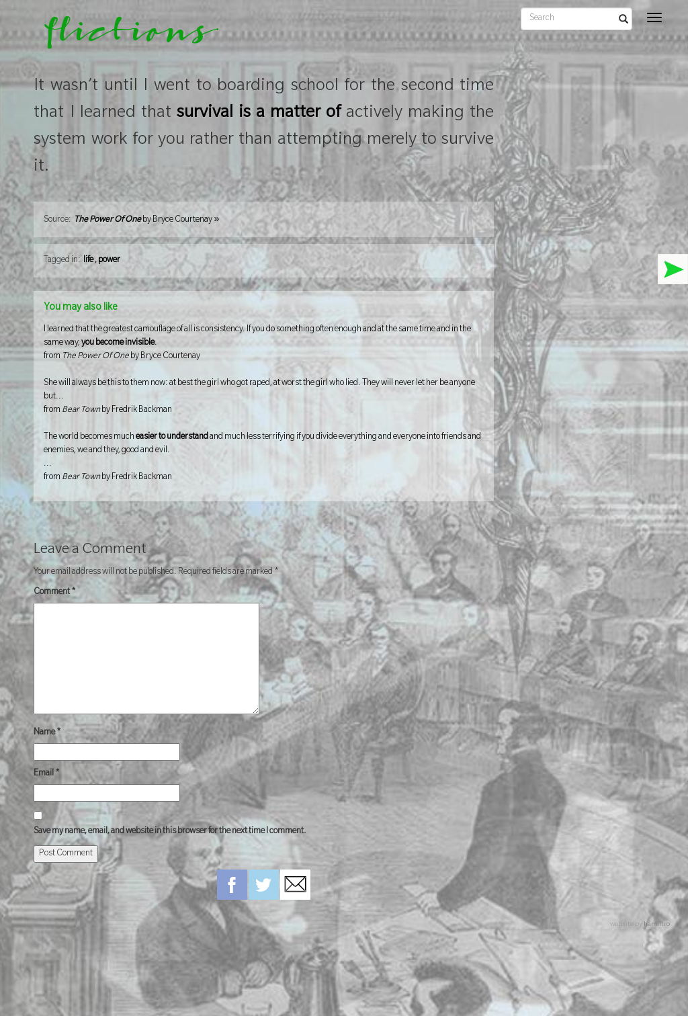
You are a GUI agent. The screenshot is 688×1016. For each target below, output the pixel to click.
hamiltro (657, 925)
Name (47, 733)
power (109, 260)
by (146, 220)
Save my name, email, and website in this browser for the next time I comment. (170, 832)
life (88, 260)
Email (47, 774)
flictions (122, 37)
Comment (55, 592)
